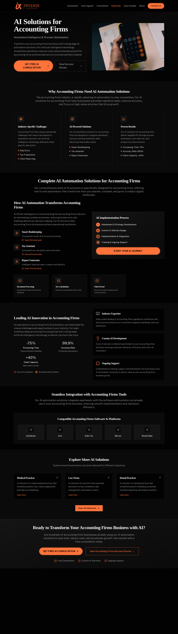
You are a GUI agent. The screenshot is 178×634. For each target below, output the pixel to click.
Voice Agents (87, 6)
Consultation (102, 6)
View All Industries (89, 508)
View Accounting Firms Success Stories (112, 551)
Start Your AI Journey (128, 251)
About (142, 6)
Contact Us (156, 6)
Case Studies (130, 6)
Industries (116, 6)
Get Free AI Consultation (36, 66)
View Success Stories (70, 66)
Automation (72, 6)
